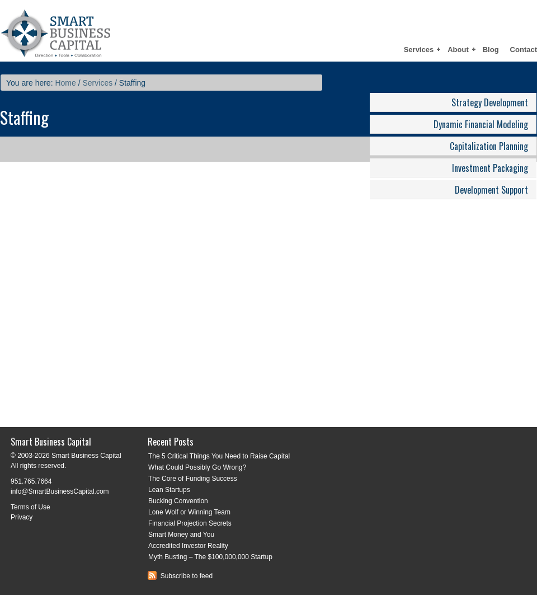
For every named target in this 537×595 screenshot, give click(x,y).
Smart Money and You (181, 534)
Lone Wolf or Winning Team (189, 512)
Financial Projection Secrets (190, 523)
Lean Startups (169, 490)
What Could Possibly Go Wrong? (197, 467)
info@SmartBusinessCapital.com (60, 491)
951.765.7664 (31, 481)
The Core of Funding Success (192, 478)
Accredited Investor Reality (188, 546)
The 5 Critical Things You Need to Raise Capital (219, 456)
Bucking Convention (178, 501)
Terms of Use (30, 507)
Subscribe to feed (180, 576)
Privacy (21, 517)
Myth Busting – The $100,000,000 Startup (210, 557)
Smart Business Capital (98, 31)
